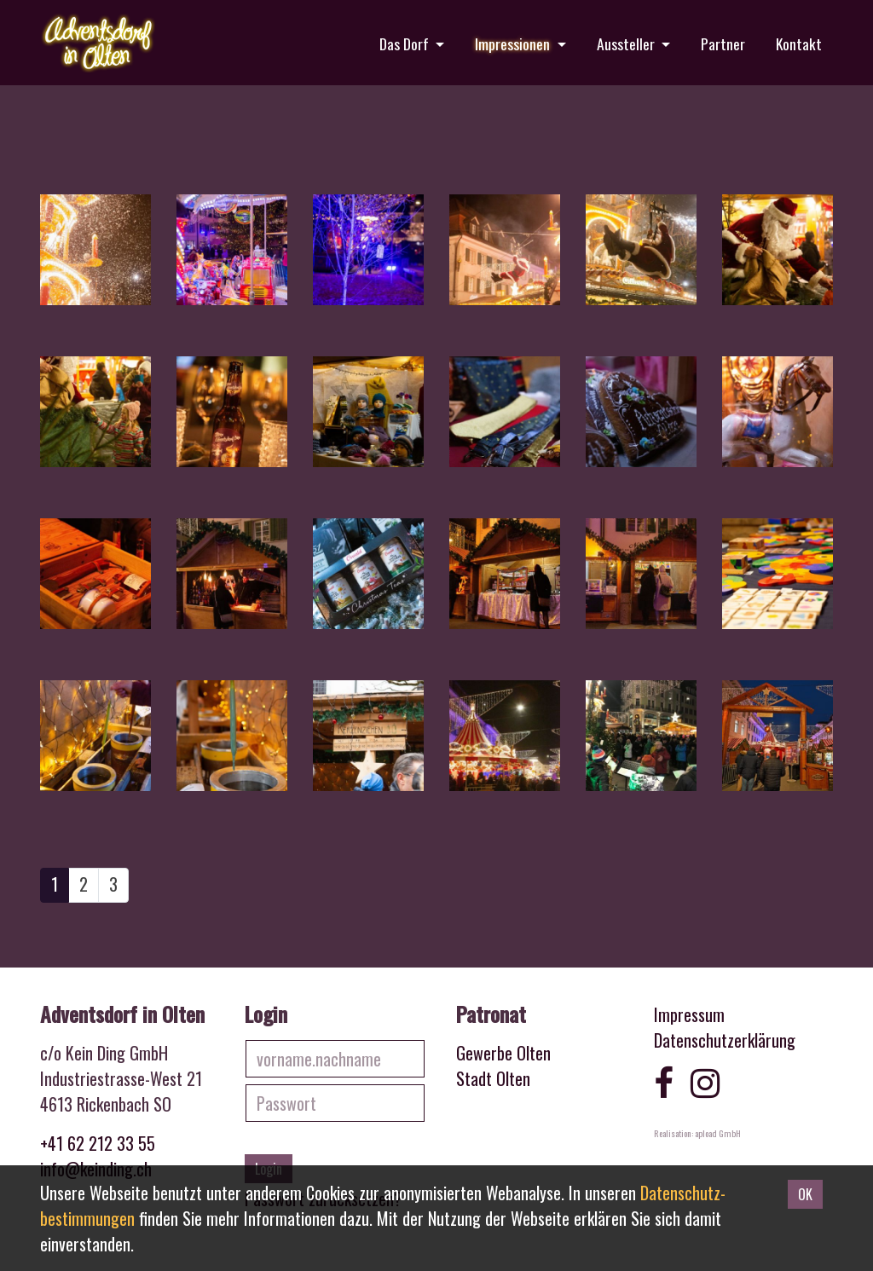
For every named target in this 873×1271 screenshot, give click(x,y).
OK (805, 1194)
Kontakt (799, 43)
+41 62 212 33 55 (97, 1143)
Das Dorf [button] (405, 43)
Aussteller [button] (627, 43)
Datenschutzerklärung (724, 1040)
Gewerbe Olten (503, 1053)
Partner (723, 43)
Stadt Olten (493, 1078)
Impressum (689, 1014)
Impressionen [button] (514, 43)
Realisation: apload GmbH (697, 1133)
